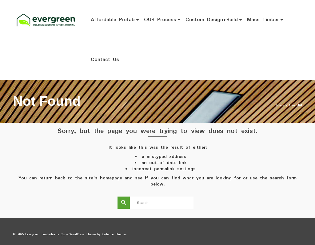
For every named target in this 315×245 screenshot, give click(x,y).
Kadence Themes (114, 234)
